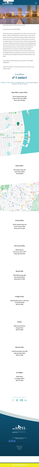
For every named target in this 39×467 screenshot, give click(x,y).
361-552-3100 (21, 253)
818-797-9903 (21, 279)
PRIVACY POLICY (19, 446)
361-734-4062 (21, 100)
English (6, 0)
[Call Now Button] (19, 465)
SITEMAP (19, 449)
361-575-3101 (21, 228)
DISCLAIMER (19, 447)
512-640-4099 (19, 173)
